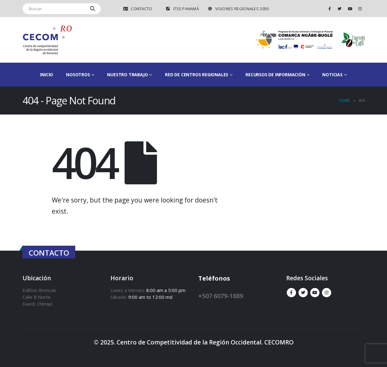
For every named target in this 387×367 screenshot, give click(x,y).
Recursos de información (275, 74)
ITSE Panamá (182, 8)
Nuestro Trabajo (127, 74)
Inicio (46, 74)
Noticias (332, 74)
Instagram (326, 292)
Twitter (303, 292)
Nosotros (78, 74)
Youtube (314, 292)
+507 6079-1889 (220, 296)
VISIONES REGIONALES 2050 (238, 8)
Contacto (137, 8)
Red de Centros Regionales (196, 74)
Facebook (291, 292)
